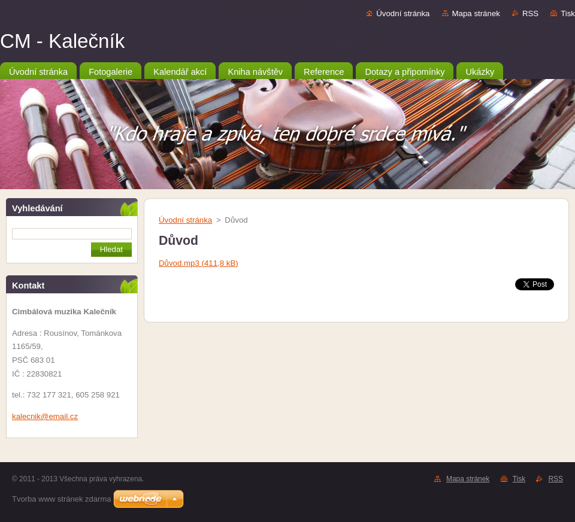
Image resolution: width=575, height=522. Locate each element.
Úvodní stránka (402, 13)
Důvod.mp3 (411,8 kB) (198, 263)
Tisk (568, 13)
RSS (530, 13)
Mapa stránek (476, 13)
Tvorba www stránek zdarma (61, 498)
